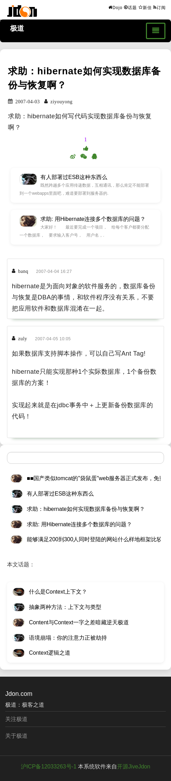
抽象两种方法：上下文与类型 (65, 607)
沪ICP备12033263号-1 (49, 766)
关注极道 (16, 719)
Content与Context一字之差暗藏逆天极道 (79, 622)
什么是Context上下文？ (58, 592)
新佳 (145, 7)
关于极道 (16, 736)
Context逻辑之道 (49, 653)
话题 (130, 7)
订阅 (159, 7)
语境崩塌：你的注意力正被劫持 (68, 638)
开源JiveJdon (133, 766)
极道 (17, 28)
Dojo (115, 7)
